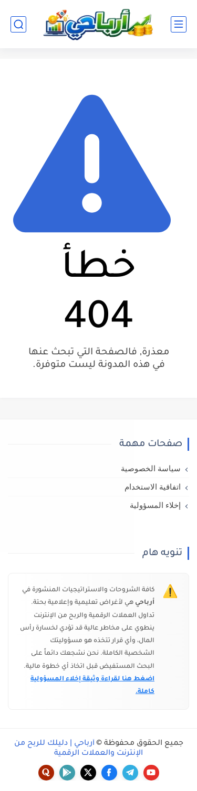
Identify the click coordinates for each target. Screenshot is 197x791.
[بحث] (18, 24)
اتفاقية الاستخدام (153, 487)
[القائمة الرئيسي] (178, 24)
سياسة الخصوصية (151, 468)
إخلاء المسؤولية (155, 505)
